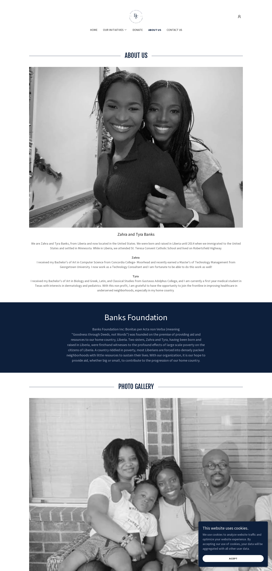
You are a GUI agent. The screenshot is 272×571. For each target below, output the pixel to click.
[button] (239, 16)
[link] (136, 16)
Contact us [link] (174, 30)
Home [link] (93, 30)
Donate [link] (138, 30)
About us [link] (154, 30)
